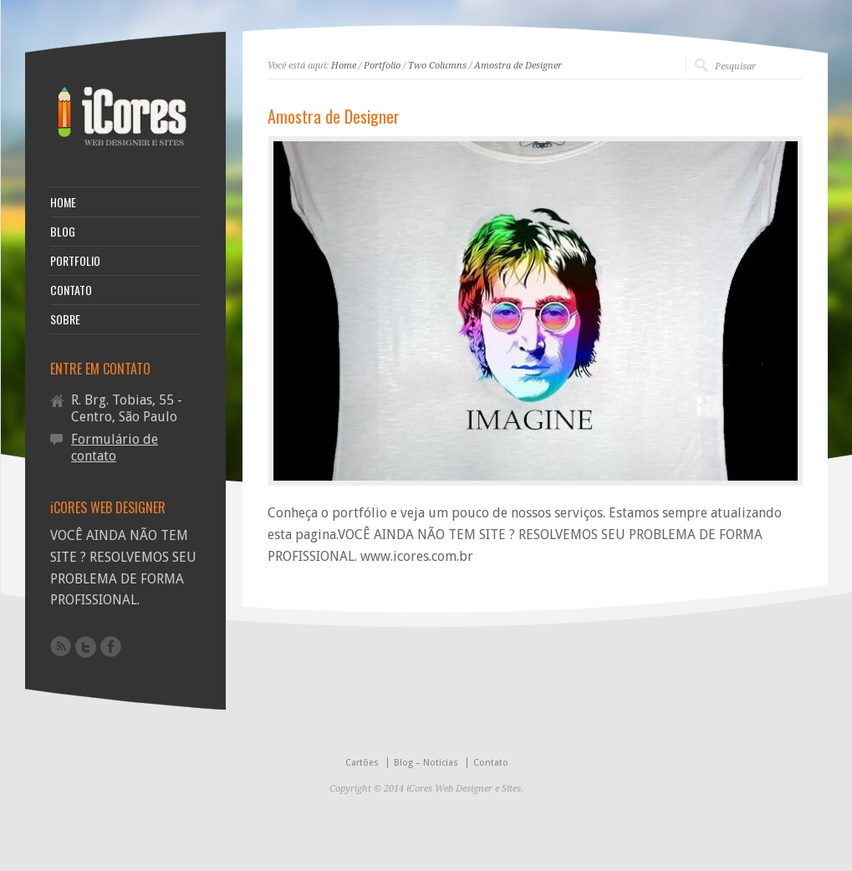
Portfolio (382, 65)
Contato (490, 762)
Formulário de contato (114, 447)
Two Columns (437, 65)
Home (343, 65)
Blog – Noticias (426, 762)
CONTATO (71, 290)
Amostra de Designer (518, 65)
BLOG (62, 231)
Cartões (362, 762)
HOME (63, 202)
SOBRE (65, 319)
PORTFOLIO (75, 261)
